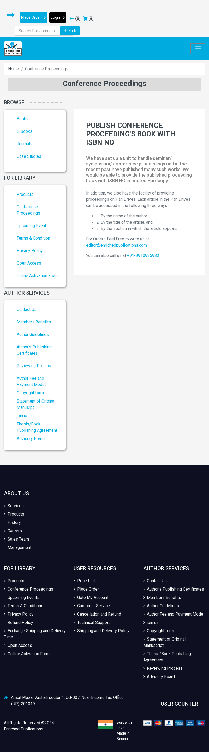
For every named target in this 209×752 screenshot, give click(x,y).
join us (22, 415)
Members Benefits (34, 321)
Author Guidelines (33, 334)
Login (58, 17)
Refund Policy (18, 622)
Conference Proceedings (28, 589)
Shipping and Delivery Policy (101, 630)
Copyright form (30, 392)
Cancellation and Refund (97, 614)
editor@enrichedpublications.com (116, 245)
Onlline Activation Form (27, 653)
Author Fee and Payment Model (173, 614)
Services (14, 505)
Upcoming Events (21, 597)
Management (17, 547)
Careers (13, 530)
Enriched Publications (23, 728)
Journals (24, 143)
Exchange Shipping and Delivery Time (35, 634)
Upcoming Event (31, 225)
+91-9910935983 (143, 255)
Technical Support (92, 622)
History (12, 522)
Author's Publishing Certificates (173, 589)
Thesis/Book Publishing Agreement (167, 656)
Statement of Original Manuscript (164, 642)
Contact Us (27, 309)
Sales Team (16, 539)
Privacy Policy (30, 250)
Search (70, 30)
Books (22, 118)
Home (13, 68)
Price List (84, 580)
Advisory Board (31, 438)
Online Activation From (37, 275)
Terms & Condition (33, 238)
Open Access (29, 263)
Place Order (33, 17)
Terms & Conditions (23, 605)
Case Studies (29, 156)
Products (25, 194)
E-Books (24, 131)
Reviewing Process (34, 365)
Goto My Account (91, 597)
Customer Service (92, 605)
